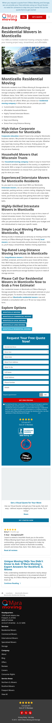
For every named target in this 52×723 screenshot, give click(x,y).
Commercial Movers (9, 634)
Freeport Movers (8, 690)
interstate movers (9, 188)
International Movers (10, 638)
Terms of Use (34, 413)
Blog (3, 658)
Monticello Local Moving (14, 321)
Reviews (5, 666)
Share (26, 514)
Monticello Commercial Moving (17, 316)
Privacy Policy (22, 717)
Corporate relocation (10, 136)
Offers (4, 662)
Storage (5, 646)
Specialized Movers (9, 642)
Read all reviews (10, 550)
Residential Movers (9, 630)
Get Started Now (26, 520)
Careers (5, 670)
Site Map (31, 717)
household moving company (16, 162)
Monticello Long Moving (14, 325)
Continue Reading (12, 583)
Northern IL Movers (9, 682)
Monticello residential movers (25, 297)
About (4, 654)
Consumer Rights (8, 674)
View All (5, 694)
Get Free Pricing (26, 400)
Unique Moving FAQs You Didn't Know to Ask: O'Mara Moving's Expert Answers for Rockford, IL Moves (23, 565)
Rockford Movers (8, 686)
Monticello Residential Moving (17, 329)
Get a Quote (37, 17)
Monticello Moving (11, 312)
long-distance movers (14, 257)
